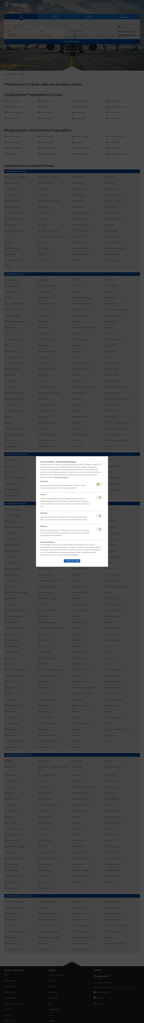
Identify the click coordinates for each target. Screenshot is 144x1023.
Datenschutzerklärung (61, 477)
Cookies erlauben (72, 561)
